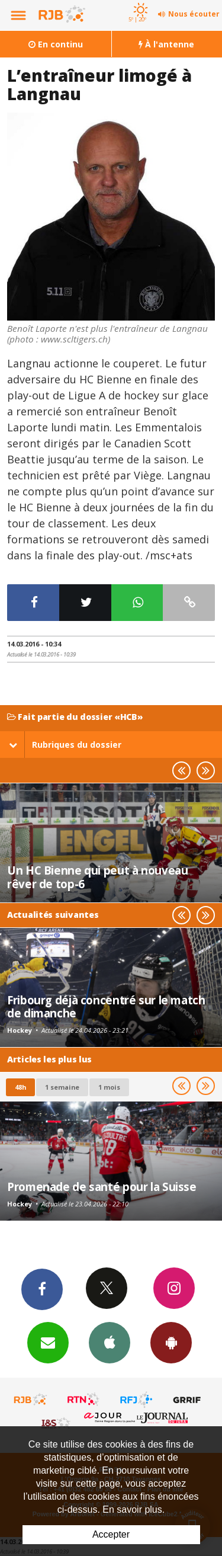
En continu (55, 44)
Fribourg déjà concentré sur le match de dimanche (106, 1006)
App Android (171, 1342)
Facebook (42, 1289)
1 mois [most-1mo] (109, 1087)
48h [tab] (20, 1087)
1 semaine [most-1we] (62, 1087)
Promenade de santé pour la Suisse (102, 1186)
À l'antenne (166, 44)
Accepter (111, 1534)
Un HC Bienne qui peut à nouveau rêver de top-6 (97, 877)
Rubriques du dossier (65, 744)
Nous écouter (194, 14)
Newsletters (48, 1342)
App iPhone (109, 1342)
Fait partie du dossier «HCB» (75, 717)
